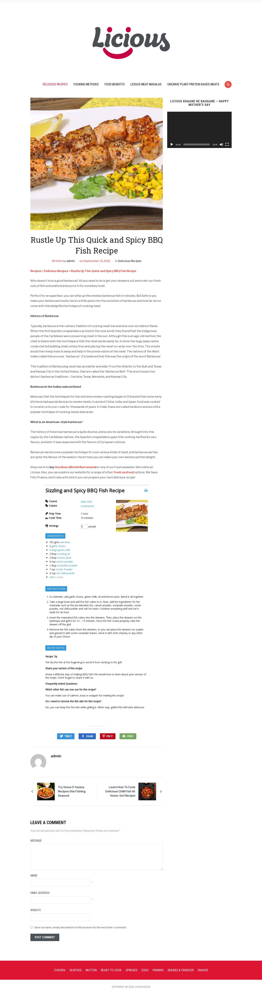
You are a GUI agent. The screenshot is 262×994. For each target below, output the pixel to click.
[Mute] (221, 144)
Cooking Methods (86, 84)
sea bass (65, 542)
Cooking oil (63, 553)
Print (130, 736)
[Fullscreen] (227, 144)
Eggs (145, 970)
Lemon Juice (64, 557)
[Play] (172, 144)
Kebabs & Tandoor (180, 970)
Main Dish (86, 501)
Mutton (91, 970)
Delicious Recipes (55, 84)
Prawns (158, 970)
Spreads (132, 970)
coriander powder (67, 565)
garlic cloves (59, 546)
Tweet (68, 736)
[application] (199, 130)
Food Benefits (115, 84)
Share (89, 736)
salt (51, 577)
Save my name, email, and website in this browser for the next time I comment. (80, 927)
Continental (87, 506)
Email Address (40, 892)
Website (35, 910)
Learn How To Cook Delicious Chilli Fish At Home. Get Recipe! (120, 791)
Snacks (203, 970)
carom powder (64, 561)
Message (36, 840)
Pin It (109, 736)
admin (71, 261)
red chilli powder (65, 573)
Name (33, 875)
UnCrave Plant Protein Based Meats (193, 84)
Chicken (59, 970)
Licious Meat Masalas (146, 84)
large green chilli (61, 550)
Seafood (75, 970)
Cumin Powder (64, 569)
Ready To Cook (111, 970)
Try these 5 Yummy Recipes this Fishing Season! (72, 791)
